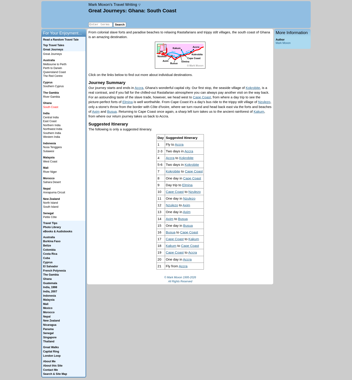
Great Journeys (52, 54)
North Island (50, 202)
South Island (50, 206)
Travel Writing (114, 4)
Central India (51, 117)
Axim (96, 111)
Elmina (127, 102)
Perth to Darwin (52, 68)
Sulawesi (48, 151)
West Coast (50, 161)
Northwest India (52, 129)
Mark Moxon (283, 43)
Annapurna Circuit (54, 192)
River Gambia (51, 96)
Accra (139, 88)
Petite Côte (50, 217)
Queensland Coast (54, 72)
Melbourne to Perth (54, 64)
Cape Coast (202, 97)
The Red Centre (53, 76)
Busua (112, 111)
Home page (64, 14)
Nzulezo (264, 102)
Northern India (52, 125)
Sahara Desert (52, 182)
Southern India (52, 133)
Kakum (259, 111)
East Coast (50, 121)
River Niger (50, 171)
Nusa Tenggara (52, 147)
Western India (51, 136)
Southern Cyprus (53, 86)
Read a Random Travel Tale (61, 39)
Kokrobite (253, 88)
